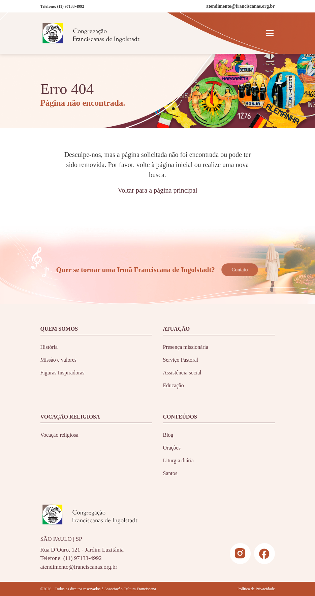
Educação (173, 385)
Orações (172, 448)
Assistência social (182, 372)
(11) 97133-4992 (70, 6)
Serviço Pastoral (180, 360)
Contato (239, 269)
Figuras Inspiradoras (62, 372)
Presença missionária (186, 347)
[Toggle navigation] (270, 33)
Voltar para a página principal (157, 190)
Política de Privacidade (256, 589)
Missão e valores (58, 360)
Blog (168, 435)
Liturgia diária (178, 460)
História (49, 347)
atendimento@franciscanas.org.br (79, 567)
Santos (170, 473)
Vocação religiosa (59, 435)
